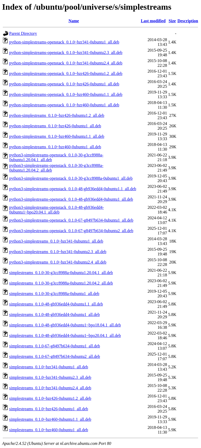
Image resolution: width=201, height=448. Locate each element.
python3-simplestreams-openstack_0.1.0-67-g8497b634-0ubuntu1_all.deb (71, 220)
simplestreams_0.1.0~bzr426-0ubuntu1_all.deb (48, 409)
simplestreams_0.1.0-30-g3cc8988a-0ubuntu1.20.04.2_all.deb (61, 283)
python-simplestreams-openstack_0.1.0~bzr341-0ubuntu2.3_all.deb (65, 52)
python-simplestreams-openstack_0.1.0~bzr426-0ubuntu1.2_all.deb (65, 73)
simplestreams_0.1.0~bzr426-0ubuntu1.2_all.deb (50, 398)
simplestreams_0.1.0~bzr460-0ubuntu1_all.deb (48, 430)
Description (187, 21)
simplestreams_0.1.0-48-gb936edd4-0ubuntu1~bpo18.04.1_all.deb (65, 325)
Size (172, 21)
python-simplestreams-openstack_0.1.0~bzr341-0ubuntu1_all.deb (64, 42)
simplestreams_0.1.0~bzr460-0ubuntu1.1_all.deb (50, 419)
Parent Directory (23, 33)
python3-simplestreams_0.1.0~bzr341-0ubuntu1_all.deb (56, 241)
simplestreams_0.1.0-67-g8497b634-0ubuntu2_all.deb (54, 356)
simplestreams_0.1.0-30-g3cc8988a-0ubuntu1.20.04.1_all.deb (61, 272)
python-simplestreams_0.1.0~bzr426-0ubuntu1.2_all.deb (56, 115)
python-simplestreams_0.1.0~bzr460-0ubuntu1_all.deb (55, 147)
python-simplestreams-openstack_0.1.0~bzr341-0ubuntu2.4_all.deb (65, 63)
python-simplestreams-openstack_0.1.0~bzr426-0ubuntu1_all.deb (64, 84)
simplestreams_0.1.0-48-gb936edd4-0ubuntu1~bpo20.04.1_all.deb (65, 335)
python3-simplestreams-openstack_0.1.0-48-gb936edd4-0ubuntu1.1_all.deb (72, 189)
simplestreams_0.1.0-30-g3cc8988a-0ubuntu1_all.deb (54, 293)
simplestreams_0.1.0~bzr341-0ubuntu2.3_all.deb (50, 377)
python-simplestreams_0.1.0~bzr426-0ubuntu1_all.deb (55, 126)
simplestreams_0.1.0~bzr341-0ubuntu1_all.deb (48, 367)
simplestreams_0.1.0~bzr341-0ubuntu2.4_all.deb (50, 388)
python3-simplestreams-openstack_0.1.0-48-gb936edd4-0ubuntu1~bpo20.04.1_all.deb (56, 209)
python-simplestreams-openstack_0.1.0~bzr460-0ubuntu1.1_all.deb (65, 94)
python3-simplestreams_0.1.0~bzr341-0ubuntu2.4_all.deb (57, 262)
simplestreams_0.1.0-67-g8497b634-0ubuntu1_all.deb (54, 346)
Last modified (153, 21)
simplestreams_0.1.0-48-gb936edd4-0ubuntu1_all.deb (54, 314)
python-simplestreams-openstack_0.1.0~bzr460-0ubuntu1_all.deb (64, 105)
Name (74, 21)
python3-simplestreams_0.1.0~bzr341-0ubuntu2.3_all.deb (57, 251)
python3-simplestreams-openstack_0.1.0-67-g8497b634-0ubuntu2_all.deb (71, 230)
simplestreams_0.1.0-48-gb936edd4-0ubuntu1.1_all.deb (56, 304)
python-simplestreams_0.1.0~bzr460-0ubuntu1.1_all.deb (56, 136)
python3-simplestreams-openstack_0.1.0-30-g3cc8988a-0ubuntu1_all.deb (70, 178)
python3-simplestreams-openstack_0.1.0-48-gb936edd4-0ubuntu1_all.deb (71, 199)
